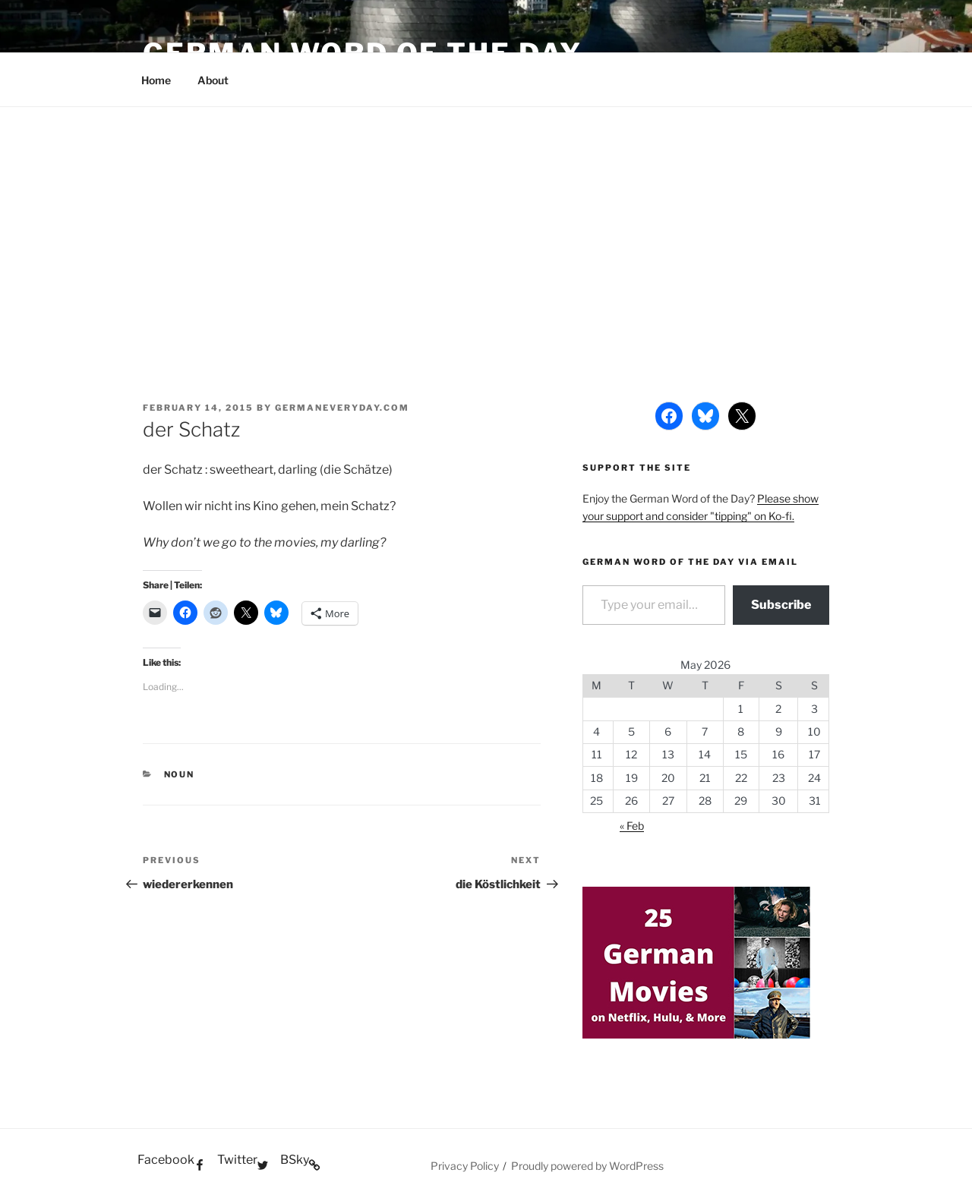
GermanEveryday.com (342, 407)
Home (156, 80)
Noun (179, 774)
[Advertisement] (486, 221)
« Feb (632, 825)
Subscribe (781, 604)
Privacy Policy (465, 1165)
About (213, 80)
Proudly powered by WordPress (587, 1165)
